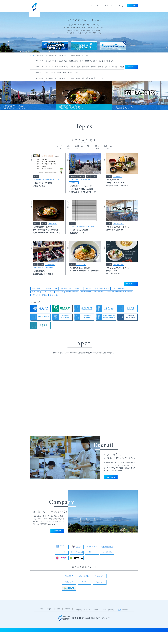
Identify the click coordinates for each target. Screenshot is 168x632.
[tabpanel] (28, 97)
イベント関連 (74, 182)
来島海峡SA (73, 185)
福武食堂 (44, 296)
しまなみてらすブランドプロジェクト (71, 289)
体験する (73, 178)
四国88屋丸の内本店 (72, 292)
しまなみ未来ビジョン (118, 289)
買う (88, 178)
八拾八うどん (81, 266)
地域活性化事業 (85, 182)
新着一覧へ (131, 66)
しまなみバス (88, 289)
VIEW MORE (130, 284)
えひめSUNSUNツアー (50, 289)
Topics (99, 6)
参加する (81, 178)
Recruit (113, 6)
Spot (106, 6)
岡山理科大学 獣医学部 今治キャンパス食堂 (46, 182)
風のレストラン (118, 225)
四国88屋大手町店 (86, 292)
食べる (36, 178)
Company (122, 6)
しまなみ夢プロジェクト (102, 289)
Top (93, 6)
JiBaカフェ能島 (36, 289)
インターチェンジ (47, 292)
